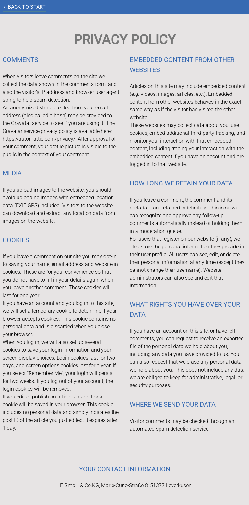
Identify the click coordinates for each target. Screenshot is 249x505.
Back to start (24, 7)
